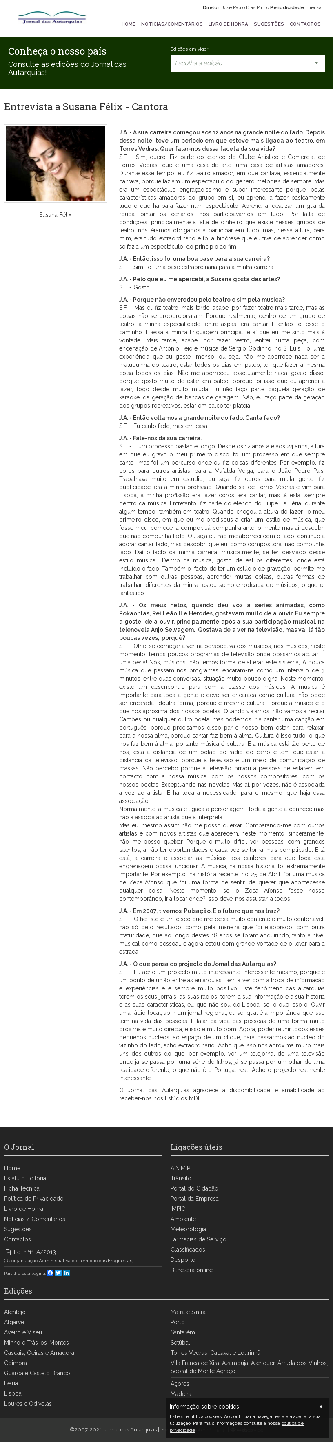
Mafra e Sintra (188, 1312)
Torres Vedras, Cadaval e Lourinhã (215, 1352)
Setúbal (180, 1342)
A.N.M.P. (181, 1168)
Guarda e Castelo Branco (37, 1373)
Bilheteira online (192, 1270)
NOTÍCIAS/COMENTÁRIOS (172, 24)
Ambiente (183, 1219)
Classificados (188, 1249)
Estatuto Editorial (26, 1178)
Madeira (181, 1394)
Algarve (14, 1322)
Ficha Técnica (22, 1188)
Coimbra (15, 1363)
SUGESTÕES (269, 24)
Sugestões (18, 1229)
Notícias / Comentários (34, 1219)
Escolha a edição (248, 63)
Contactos (17, 1239)
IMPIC (178, 1209)
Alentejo (15, 1312)
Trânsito (181, 1178)
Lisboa (13, 1393)
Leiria (11, 1383)
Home (12, 1168)
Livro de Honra (23, 1209)
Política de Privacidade (33, 1198)
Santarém (183, 1332)
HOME (128, 24)
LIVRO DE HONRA (228, 24)
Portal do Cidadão (194, 1188)
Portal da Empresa (195, 1198)
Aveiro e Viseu (23, 1332)
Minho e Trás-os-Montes (36, 1342)
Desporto (183, 1260)
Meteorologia (188, 1229)
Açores (180, 1383)
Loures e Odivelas (28, 1403)
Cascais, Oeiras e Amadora (39, 1352)
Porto (178, 1322)
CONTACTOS (305, 24)
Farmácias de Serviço (198, 1239)
